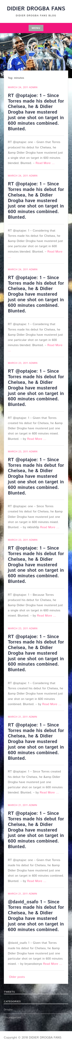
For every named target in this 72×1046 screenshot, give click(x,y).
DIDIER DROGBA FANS (36, 9)
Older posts (17, 977)
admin (33, 87)
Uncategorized (12, 1017)
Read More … (45, 163)
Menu (36, 28)
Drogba (8, 1010)
